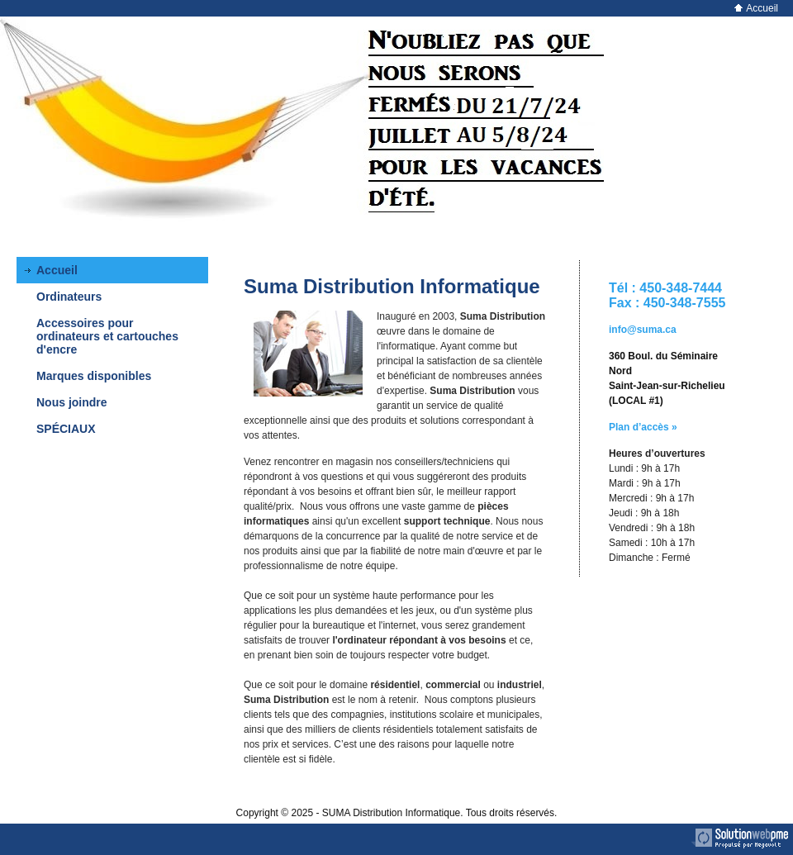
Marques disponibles (93, 375)
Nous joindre (71, 402)
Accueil (756, 8)
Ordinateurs (69, 296)
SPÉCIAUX (66, 428)
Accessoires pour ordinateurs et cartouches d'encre (107, 336)
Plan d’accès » (643, 427)
